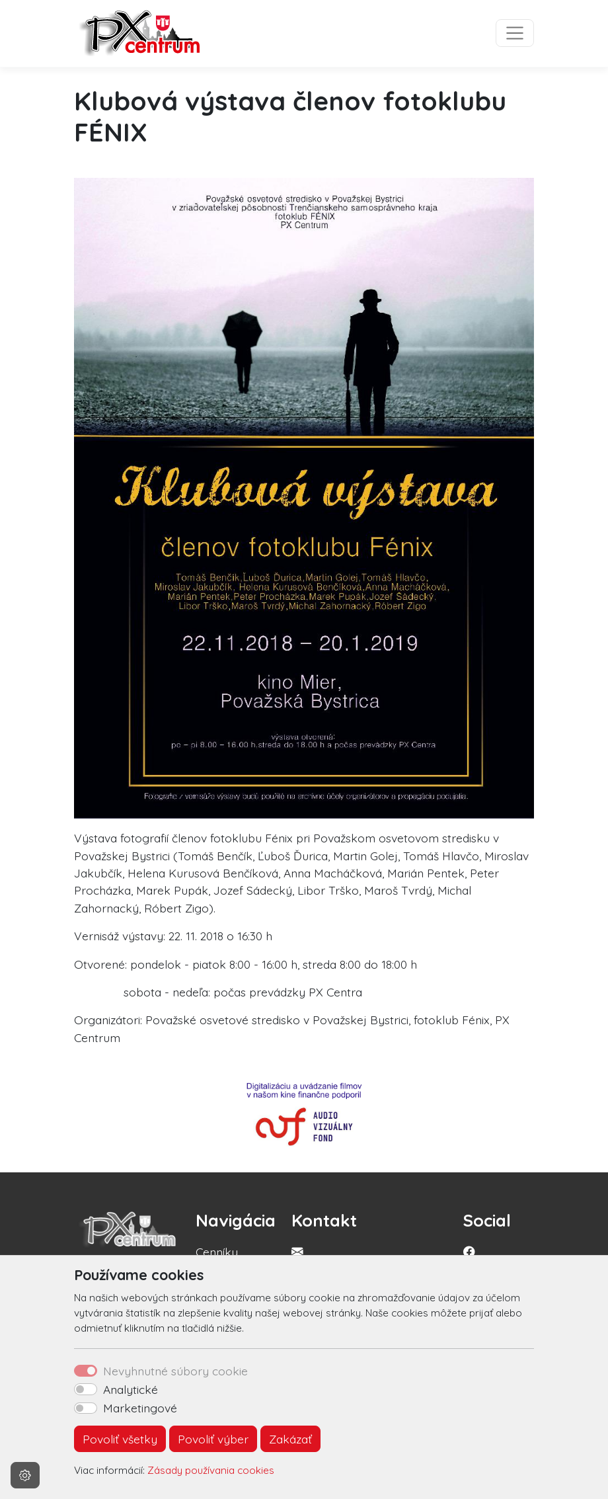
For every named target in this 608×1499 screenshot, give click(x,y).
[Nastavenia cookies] (25, 1475)
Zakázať (290, 1439)
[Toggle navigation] (515, 33)
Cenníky (217, 1251)
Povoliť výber (213, 1439)
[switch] (85, 1389)
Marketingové (140, 1407)
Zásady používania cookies (210, 1470)
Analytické (130, 1389)
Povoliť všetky (120, 1439)
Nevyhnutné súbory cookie (175, 1370)
